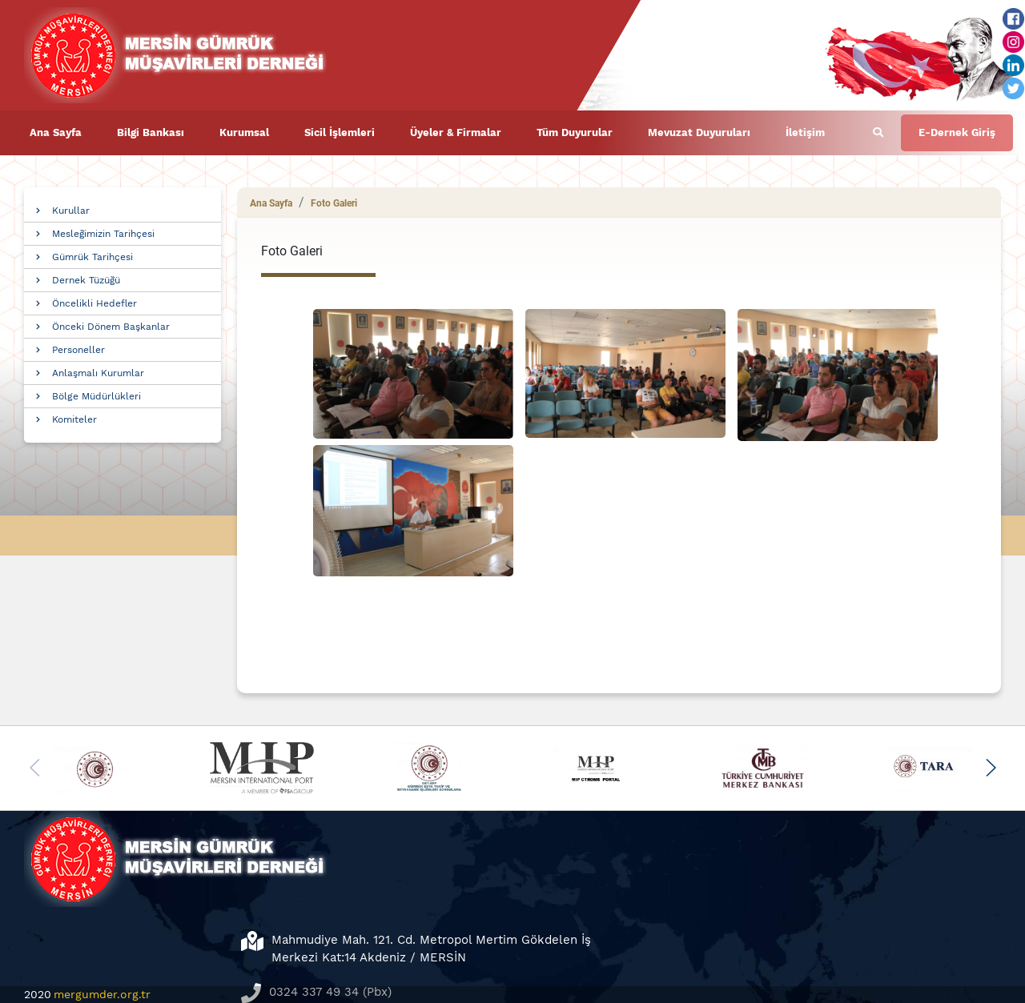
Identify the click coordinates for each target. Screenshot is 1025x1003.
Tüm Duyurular (575, 132)
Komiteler (74, 419)
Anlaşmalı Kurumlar (98, 373)
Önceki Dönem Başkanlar (111, 326)
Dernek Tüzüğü (86, 280)
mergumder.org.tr (102, 994)
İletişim (805, 132)
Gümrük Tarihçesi (92, 257)
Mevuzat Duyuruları (699, 132)
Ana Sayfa (56, 132)
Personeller (78, 349)
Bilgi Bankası (150, 132)
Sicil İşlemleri (339, 132)
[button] (990, 767)
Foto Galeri (334, 203)
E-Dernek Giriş (956, 132)
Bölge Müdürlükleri (96, 396)
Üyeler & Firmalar (455, 132)
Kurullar (71, 210)
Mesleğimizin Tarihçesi (103, 233)
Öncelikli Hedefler (94, 303)
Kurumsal (244, 132)
